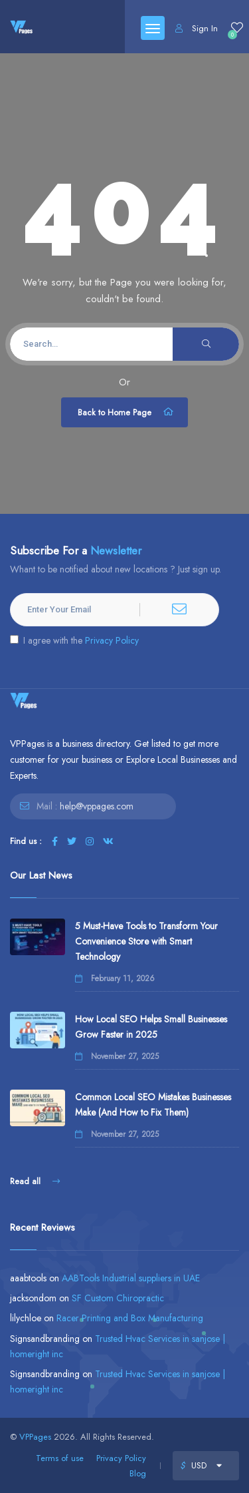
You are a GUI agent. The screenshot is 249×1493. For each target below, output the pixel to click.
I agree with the (74, 640)
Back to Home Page (126, 412)
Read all (35, 1181)
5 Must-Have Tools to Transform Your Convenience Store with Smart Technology (146, 941)
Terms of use (60, 1458)
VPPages (35, 1436)
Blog (137, 1473)
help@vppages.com (96, 806)
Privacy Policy (112, 640)
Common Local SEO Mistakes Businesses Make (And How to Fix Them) (153, 1104)
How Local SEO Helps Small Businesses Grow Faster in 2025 (151, 1026)
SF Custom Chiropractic (118, 1298)
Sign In (196, 28)
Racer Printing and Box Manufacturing (129, 1318)
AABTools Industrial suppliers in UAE (131, 1278)
